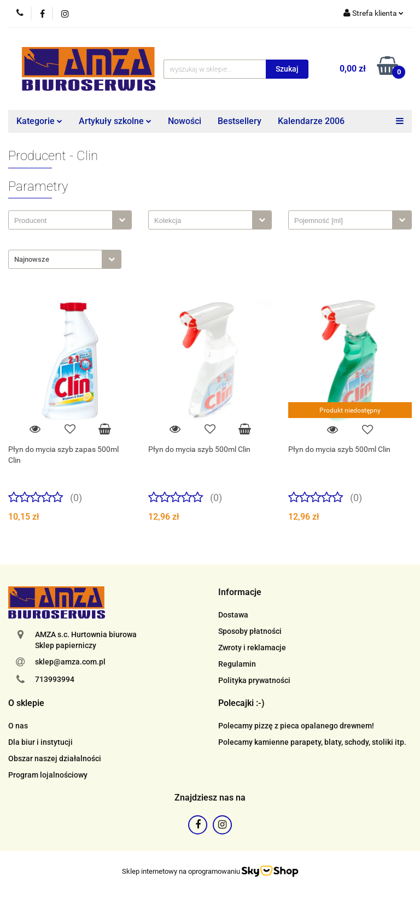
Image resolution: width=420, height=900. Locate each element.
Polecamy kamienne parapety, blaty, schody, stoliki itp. (312, 742)
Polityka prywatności (254, 680)
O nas (18, 725)
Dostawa (233, 614)
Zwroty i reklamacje (252, 647)
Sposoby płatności (250, 631)
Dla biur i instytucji (40, 742)
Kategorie (39, 121)
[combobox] (70, 220)
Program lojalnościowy (48, 774)
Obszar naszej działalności (54, 758)
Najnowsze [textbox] (31, 259)
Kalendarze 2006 (311, 121)
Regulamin (237, 664)
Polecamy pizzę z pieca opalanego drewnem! (296, 725)
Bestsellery (239, 121)
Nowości (184, 121)
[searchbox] (63, 221)
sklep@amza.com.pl (70, 661)
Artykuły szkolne (115, 121)
